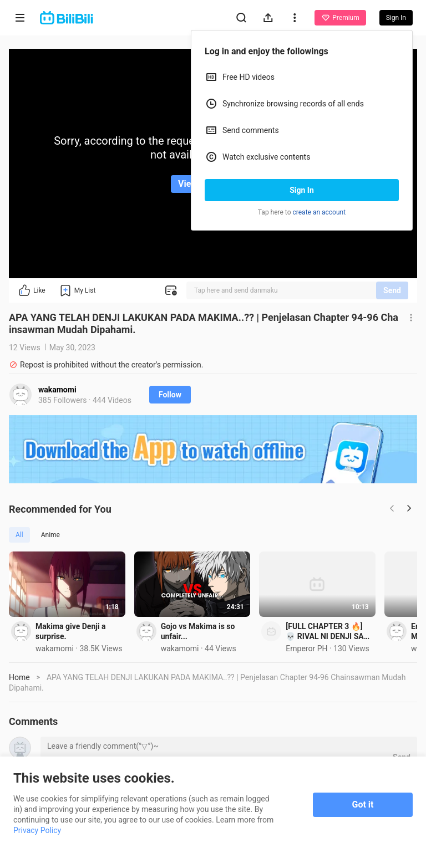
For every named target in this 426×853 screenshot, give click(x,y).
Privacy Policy (37, 830)
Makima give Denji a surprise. (87, 672)
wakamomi (57, 389)
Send (392, 290)
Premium (340, 17)
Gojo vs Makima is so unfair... (295, 672)
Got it (363, 804)
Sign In (302, 190)
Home (19, 723)
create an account (319, 212)
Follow (170, 394)
